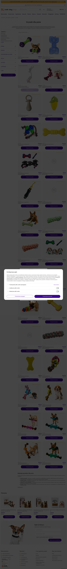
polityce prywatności (19, 277)
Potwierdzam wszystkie (47, 296)
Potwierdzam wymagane (20, 296)
